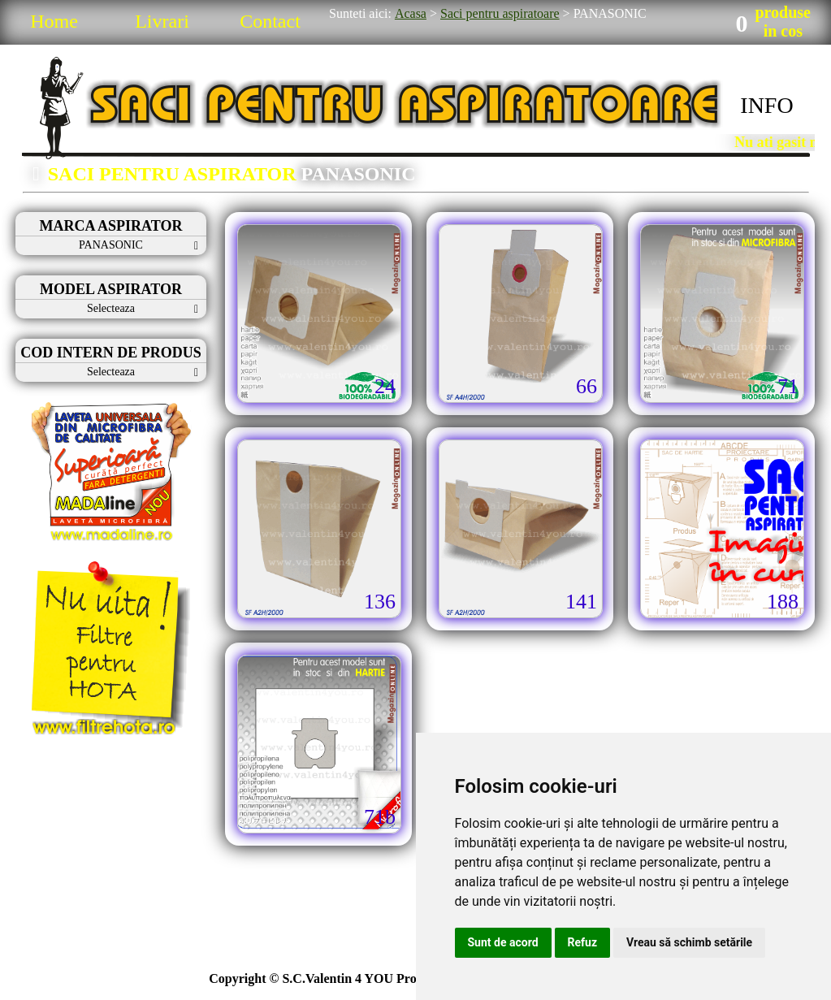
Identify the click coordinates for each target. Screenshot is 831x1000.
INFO (766, 105)
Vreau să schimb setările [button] (689, 942)
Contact (270, 21)
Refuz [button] (583, 942)
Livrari (162, 21)
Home (54, 21)
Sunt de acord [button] (503, 942)
